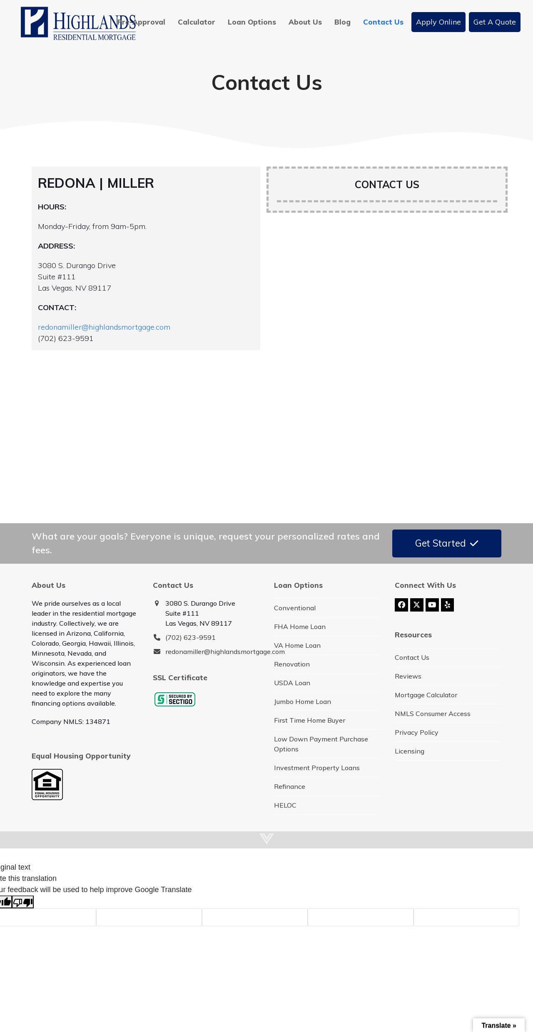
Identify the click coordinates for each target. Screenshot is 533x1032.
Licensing (409, 751)
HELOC (285, 805)
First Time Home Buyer (309, 720)
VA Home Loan (297, 645)
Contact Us (412, 657)
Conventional (295, 608)
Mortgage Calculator (426, 695)
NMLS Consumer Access (433, 713)
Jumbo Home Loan (302, 701)
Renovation (292, 664)
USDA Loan (292, 683)
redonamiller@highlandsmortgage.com (104, 327)
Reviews (408, 676)
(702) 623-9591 (190, 637)
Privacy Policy (416, 732)
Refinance (289, 786)
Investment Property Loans (317, 767)
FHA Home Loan (300, 626)
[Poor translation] (23, 901)
